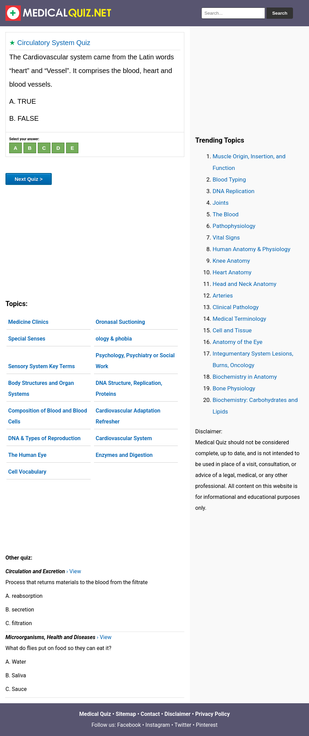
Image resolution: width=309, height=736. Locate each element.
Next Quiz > (29, 179)
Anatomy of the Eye (237, 341)
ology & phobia (114, 338)
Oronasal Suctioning (120, 322)
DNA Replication (233, 191)
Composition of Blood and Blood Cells (47, 416)
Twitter (182, 725)
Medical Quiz (95, 714)
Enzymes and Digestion (124, 455)
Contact (150, 714)
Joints (221, 202)
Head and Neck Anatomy (244, 283)
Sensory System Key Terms (41, 366)
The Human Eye (27, 455)
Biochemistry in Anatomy (245, 376)
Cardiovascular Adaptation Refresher (128, 416)
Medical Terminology (239, 318)
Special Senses (26, 338)
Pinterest (207, 725)
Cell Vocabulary (27, 471)
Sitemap (126, 714)
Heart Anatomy (232, 272)
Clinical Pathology (236, 307)
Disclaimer (178, 714)
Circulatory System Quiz (54, 42)
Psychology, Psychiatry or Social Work (135, 361)
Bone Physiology (234, 388)
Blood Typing (229, 179)
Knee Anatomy (231, 260)
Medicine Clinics (28, 322)
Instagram (157, 725)
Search (279, 13)
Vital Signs (226, 237)
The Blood (225, 214)
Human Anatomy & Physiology (251, 249)
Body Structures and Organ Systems (41, 388)
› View (73, 571)
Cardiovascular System (124, 438)
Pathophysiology (234, 225)
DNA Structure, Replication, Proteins (129, 388)
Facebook (129, 725)
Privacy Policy (212, 714)
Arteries (223, 295)
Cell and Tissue (232, 330)
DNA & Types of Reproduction (44, 438)
